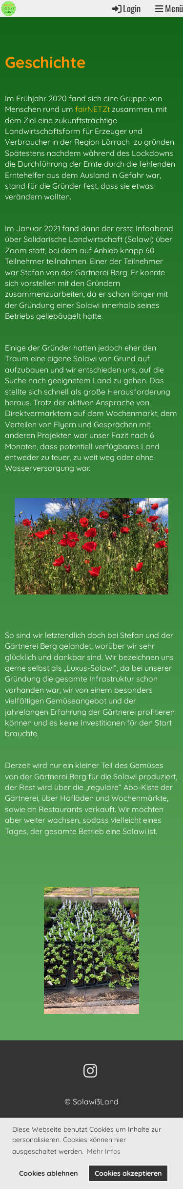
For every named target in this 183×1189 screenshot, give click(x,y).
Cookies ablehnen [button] (48, 1173)
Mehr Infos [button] (104, 1151)
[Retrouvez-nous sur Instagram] (90, 1070)
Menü (169, 8)
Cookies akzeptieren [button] (128, 1173)
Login (126, 8)
